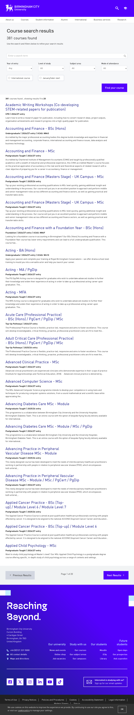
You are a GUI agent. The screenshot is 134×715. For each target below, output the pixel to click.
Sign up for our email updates (109, 681)
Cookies (73, 700)
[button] (10, 20)
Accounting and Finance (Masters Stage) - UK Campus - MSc (54, 177)
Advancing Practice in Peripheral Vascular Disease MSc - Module (32, 451)
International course (20, 78)
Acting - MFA (15, 292)
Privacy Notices (29, 700)
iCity (105, 655)
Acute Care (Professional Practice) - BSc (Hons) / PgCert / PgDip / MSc (34, 317)
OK (122, 709)
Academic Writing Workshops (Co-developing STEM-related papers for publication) (42, 107)
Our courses (80, 650)
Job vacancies (59, 659)
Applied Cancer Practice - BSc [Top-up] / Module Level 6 (51, 527)
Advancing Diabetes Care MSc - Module (37, 404)
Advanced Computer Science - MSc (33, 382)
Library (103, 659)
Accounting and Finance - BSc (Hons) (35, 129)
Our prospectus (120, 655)
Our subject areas (78, 655)
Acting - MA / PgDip (21, 270)
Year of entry (12, 64)
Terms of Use (11, 700)
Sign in (77, 704)
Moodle (103, 650)
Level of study (44, 64)
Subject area (75, 64)
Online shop (60, 655)
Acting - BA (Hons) (20, 250)
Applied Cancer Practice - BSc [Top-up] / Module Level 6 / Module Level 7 (35, 505)
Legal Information (117, 700)
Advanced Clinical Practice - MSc (32, 362)
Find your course (114, 88)
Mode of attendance (110, 64)
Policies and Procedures (53, 700)
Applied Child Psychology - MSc (31, 546)
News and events (58, 650)
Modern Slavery (61, 704)
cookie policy (24, 711)
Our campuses (79, 659)
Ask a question (120, 659)
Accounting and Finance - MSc (30, 151)
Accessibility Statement (92, 700)
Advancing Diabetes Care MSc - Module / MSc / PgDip (48, 427)
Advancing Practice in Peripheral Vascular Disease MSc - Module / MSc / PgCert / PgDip (42, 478)
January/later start (51, 78)
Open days (122, 650)
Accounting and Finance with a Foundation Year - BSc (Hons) (54, 228)
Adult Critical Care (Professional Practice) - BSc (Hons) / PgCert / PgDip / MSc (39, 341)
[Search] (124, 56)
